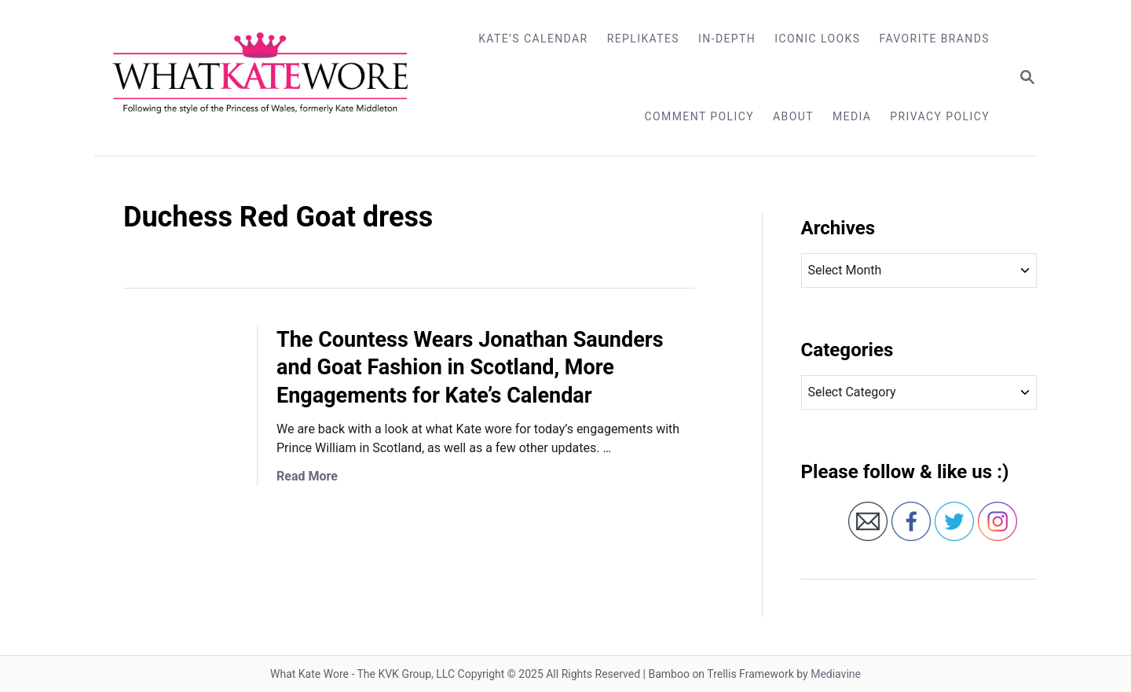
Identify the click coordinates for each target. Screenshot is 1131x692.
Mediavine (836, 674)
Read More (307, 476)
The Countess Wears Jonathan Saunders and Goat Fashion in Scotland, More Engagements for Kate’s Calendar (470, 368)
